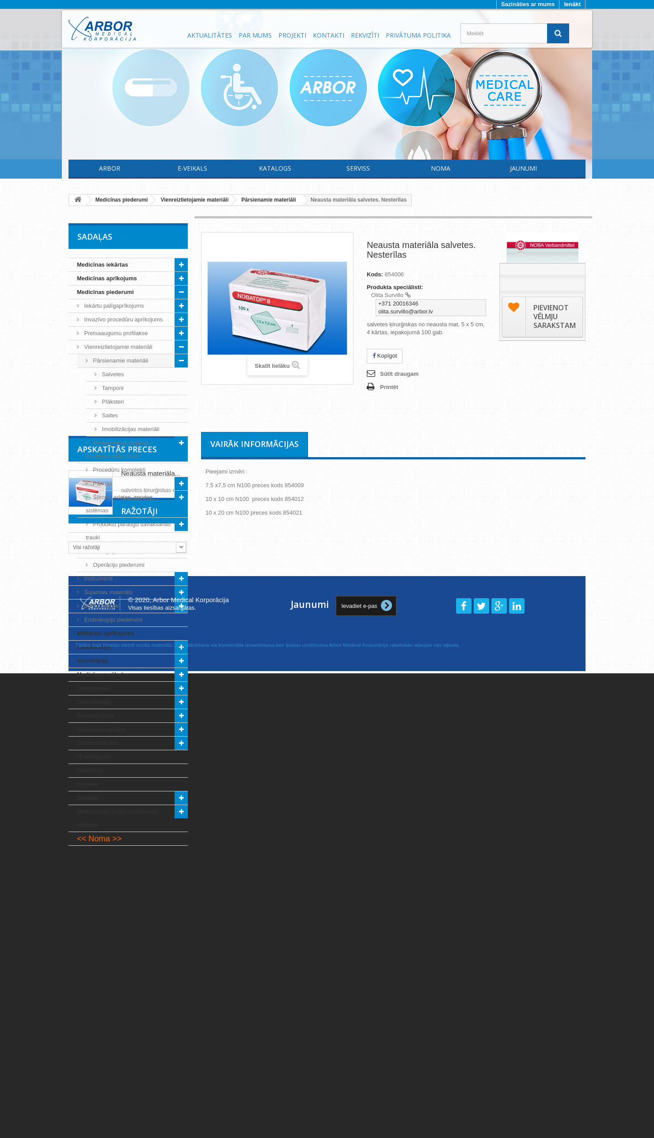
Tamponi (112, 388)
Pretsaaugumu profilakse (115, 333)
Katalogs (275, 168)
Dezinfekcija (93, 702)
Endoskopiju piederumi (112, 619)
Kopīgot (385, 355)
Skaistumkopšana (101, 729)
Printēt (389, 387)
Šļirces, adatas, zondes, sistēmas (120, 504)
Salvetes (112, 374)
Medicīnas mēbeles (103, 674)
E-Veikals (192, 168)
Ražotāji (95, 964)
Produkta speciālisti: (395, 287)
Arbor (109, 168)
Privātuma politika (418, 35)
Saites (109, 415)
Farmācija (90, 770)
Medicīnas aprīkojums (107, 278)
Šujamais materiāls (108, 592)
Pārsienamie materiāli (119, 360)
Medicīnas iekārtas (102, 264)
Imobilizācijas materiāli (130, 429)
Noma (440, 168)
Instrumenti (98, 578)
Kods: (375, 274)
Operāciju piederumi (117, 564)
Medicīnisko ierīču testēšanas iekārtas (117, 818)
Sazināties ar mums (528, 4)
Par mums (255, 35)
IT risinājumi (94, 756)
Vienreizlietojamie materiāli (117, 347)
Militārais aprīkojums (105, 633)
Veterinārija (92, 660)
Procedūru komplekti (118, 469)
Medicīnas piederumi (105, 292)
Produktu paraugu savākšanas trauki (128, 531)
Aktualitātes (209, 35)
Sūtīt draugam (399, 373)
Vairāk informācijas (254, 444)
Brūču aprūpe (101, 606)
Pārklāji (101, 483)
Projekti (292, 35)
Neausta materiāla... (150, 896)
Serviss (358, 168)
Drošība (87, 797)
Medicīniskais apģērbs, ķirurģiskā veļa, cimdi (119, 449)
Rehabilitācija (95, 715)
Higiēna (87, 784)
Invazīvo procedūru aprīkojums (123, 319)
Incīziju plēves (110, 551)
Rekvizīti (365, 35)
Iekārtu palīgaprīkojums (113, 305)
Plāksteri (112, 401)
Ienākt (572, 4)
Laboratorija (93, 647)
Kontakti (328, 35)
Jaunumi (523, 168)
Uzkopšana (92, 688)
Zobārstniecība (97, 743)
